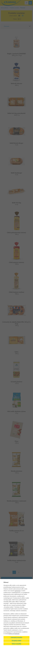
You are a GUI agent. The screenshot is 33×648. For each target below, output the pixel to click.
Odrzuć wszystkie (16, 644)
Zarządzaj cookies (16, 640)
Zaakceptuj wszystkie (16, 637)
